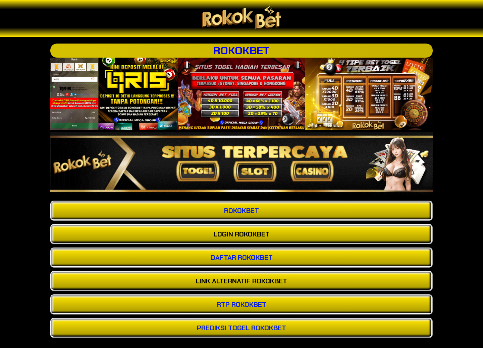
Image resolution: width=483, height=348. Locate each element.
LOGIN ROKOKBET (242, 234)
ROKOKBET (241, 51)
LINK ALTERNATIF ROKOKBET (241, 281)
